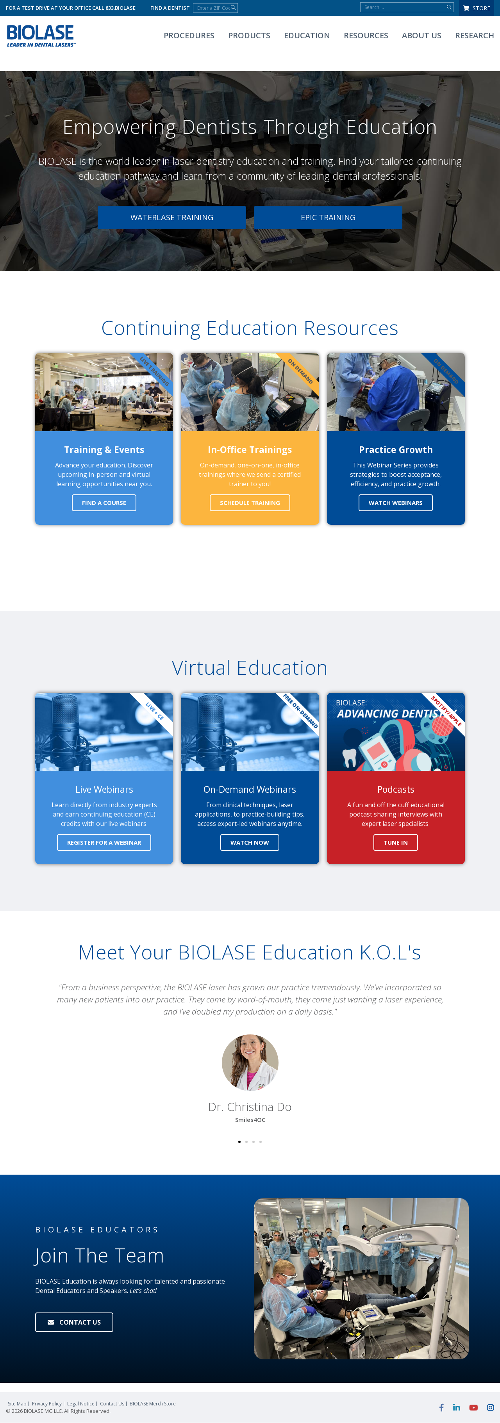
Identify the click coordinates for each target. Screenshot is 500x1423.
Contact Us (112, 1404)
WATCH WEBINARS (396, 502)
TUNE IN (396, 842)
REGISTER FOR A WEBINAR (104, 842)
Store (476, 8)
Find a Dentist (170, 7)
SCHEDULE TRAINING (250, 502)
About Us (421, 35)
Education (307, 35)
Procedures (189, 35)
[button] (45, 1053)
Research (474, 35)
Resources (366, 35)
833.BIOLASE (120, 7)
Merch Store (153, 1404)
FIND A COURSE (104, 502)
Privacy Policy (47, 1404)
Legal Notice (81, 1404)
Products (249, 35)
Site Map (17, 1404)
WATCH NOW (249, 842)
